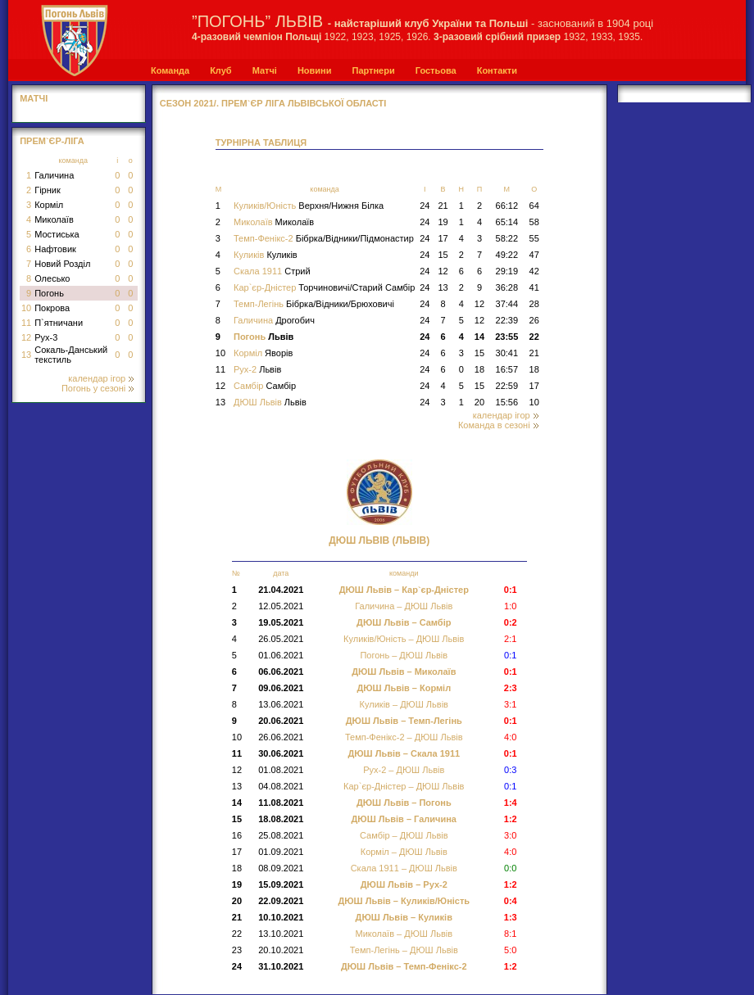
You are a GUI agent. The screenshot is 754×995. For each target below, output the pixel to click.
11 (26, 323)
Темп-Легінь (314, 304)
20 (479, 402)
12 (26, 337)
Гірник (47, 190)
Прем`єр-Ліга (52, 141)
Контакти (497, 70)
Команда (170, 70)
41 (534, 287)
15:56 (507, 402)
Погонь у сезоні (97, 388)
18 (479, 369)
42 (534, 271)
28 (534, 304)
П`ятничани (58, 323)
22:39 (507, 320)
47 (534, 255)
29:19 (507, 271)
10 (26, 308)
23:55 (506, 336)
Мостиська (56, 234)
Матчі (264, 70)
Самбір (265, 386)
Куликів (266, 255)
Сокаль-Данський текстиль (70, 354)
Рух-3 (45, 337)
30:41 (507, 353)
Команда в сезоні (498, 425)
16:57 (507, 369)
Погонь (49, 293)
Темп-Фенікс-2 (324, 238)
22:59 (507, 386)
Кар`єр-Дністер (324, 287)
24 (424, 205)
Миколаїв (54, 219)
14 (479, 336)
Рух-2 (257, 369)
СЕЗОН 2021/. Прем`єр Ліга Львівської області (273, 103)
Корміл (48, 205)
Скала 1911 (272, 271)
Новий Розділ (62, 264)
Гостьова (436, 70)
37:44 (507, 304)
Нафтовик (55, 249)
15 (442, 255)
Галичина (54, 175)
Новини (315, 70)
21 (442, 205)
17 (442, 238)
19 (442, 222)
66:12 (507, 205)
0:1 (510, 655)
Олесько (52, 278)
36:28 (507, 287)
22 (534, 336)
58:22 (507, 238)
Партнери (373, 70)
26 (534, 320)
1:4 (510, 802)
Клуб (220, 70)
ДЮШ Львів (270, 402)
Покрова (52, 308)
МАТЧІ (34, 98)
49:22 (507, 255)
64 (534, 205)
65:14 (507, 222)
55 (534, 238)
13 (26, 355)
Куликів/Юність (309, 205)
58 (534, 222)
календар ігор (101, 378)
